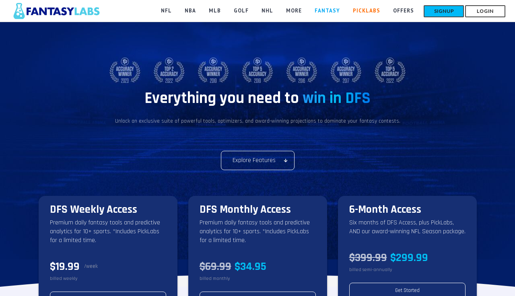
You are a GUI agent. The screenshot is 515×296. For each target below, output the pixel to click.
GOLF (241, 10)
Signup (444, 11)
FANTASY (327, 10)
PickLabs (366, 10)
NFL (166, 10)
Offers (403, 10)
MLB (215, 10)
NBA (190, 10)
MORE (294, 10)
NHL (267, 10)
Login (485, 11)
